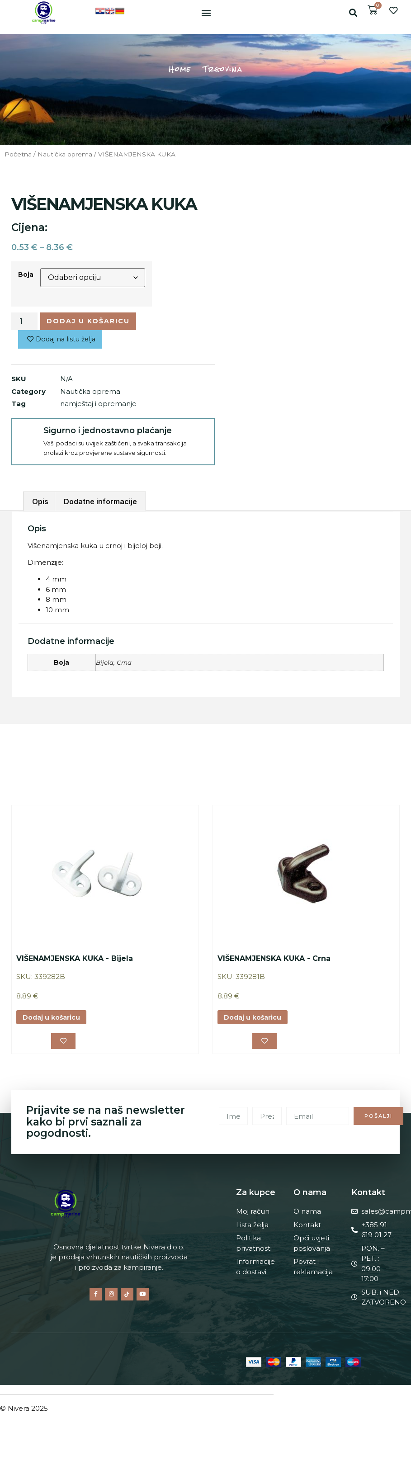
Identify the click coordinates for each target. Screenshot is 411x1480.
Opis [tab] (40, 503)
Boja (25, 274)
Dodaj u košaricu (90, 321)
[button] (205, 12)
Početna (18, 154)
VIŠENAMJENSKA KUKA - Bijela (74, 960)
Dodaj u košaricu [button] (53, 1019)
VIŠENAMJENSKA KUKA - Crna (274, 960)
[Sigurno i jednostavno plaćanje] (27, 435)
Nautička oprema (65, 154)
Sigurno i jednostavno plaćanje (106, 432)
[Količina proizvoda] (24, 321)
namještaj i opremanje (98, 405)
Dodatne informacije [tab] (100, 503)
